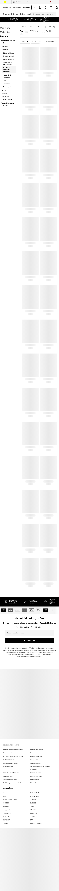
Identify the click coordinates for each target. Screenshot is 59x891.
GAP (31, 810)
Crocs (5, 783)
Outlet (7, 2)
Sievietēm (7, 7)
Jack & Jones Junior (10, 790)
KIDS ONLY (33, 790)
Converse (6, 814)
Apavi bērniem (8, 766)
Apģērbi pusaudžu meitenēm (13, 740)
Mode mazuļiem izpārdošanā (13, 747)
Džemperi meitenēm (10, 770)
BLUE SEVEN (34, 783)
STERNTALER (34, 787)
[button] (36, 26)
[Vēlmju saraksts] (51, 7)
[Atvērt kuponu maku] (34, 7)
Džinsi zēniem (34, 773)
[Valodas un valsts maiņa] (52, 2)
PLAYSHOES (7, 804)
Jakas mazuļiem (8, 743)
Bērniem (26, 7)
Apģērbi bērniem (36, 747)
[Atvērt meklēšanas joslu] (32, 14)
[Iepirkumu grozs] (56, 7)
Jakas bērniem (8, 757)
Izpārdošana (39, 37)
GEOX (5, 787)
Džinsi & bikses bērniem (11, 763)
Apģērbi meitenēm (36, 740)
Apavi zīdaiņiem (35, 753)
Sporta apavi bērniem (10, 753)
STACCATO (7, 807)
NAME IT (33, 800)
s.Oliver (32, 807)
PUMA (32, 797)
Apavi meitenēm (35, 763)
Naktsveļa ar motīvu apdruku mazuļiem (40, 758)
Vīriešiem (17, 7)
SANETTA (33, 804)
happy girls (7, 800)
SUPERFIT (6, 810)
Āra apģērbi (34, 750)
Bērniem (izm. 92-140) (46, 22)
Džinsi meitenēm (36, 766)
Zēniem (33, 22)
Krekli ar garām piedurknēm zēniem (15, 773)
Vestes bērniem (8, 750)
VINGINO (6, 793)
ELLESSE (33, 793)
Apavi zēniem (34, 770)
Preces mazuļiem (36, 743)
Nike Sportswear (36, 814)
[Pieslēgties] (39, 7)
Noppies (6, 797)
